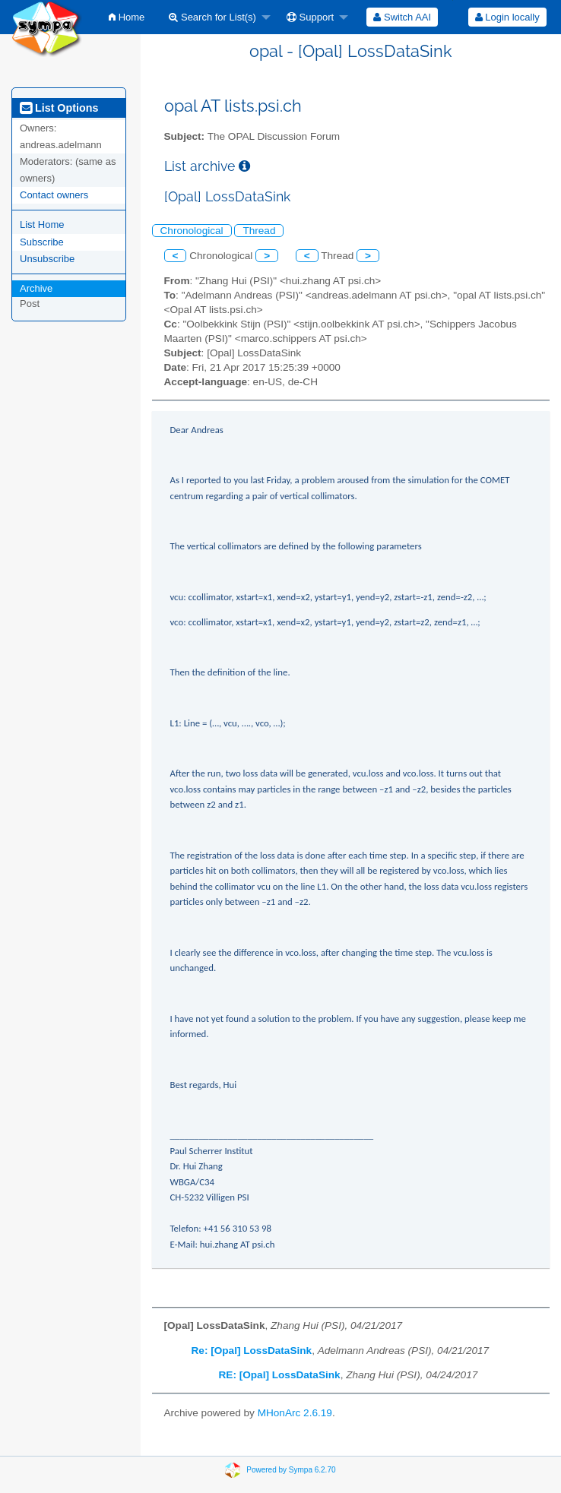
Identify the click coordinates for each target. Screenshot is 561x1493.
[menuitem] (127, 17)
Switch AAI (402, 17)
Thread (258, 230)
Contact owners (54, 195)
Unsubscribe (47, 258)
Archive (36, 288)
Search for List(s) (212, 17)
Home (126, 17)
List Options (59, 108)
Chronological (191, 230)
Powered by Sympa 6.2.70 (290, 1470)
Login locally (507, 17)
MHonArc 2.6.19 (295, 1413)
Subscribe (42, 242)
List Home (42, 224)
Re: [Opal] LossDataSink (252, 1350)
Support (310, 17)
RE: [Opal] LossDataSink (280, 1375)
